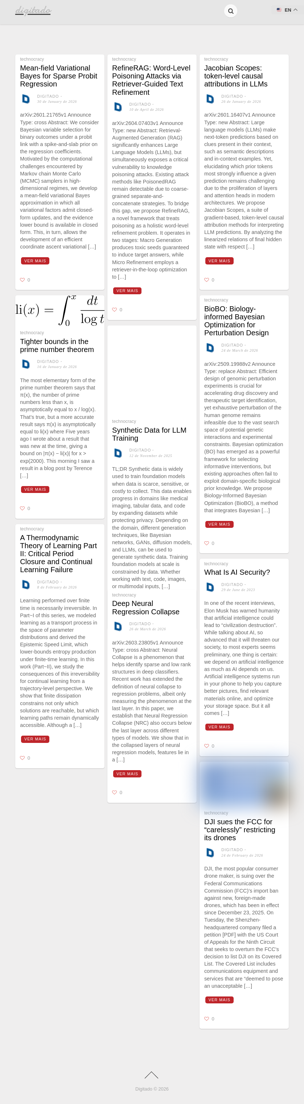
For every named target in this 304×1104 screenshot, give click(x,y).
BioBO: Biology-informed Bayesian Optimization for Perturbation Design (236, 321)
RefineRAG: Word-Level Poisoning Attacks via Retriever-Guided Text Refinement (151, 80)
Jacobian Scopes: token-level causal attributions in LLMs (236, 76)
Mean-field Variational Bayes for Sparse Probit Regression (58, 76)
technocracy (32, 59)
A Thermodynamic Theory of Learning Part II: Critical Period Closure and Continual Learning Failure (58, 554)
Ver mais (35, 261)
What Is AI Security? (237, 572)
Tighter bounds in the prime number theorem (57, 345)
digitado (48, 96)
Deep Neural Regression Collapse (146, 607)
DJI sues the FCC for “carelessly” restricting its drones (239, 830)
